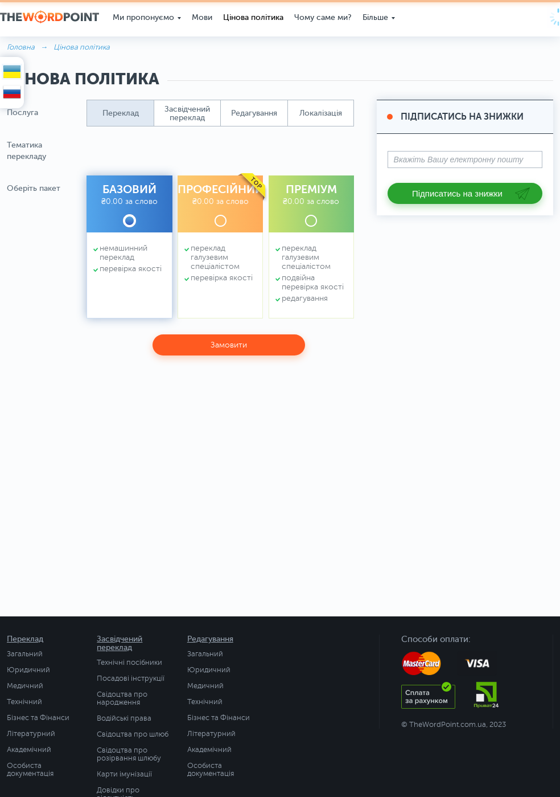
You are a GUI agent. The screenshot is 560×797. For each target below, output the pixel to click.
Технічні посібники (129, 663)
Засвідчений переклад (119, 643)
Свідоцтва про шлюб (132, 734)
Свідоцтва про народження (122, 698)
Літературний (31, 734)
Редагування (210, 639)
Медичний (25, 686)
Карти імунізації (124, 774)
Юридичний (28, 670)
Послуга (22, 112)
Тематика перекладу (26, 151)
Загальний (25, 654)
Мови (198, 17)
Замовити (229, 345)
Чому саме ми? (319, 17)
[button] (120, 113)
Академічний (29, 750)
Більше (372, 17)
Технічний (24, 702)
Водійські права (124, 718)
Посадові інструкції (130, 678)
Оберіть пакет (33, 188)
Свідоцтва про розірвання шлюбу (129, 754)
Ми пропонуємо (140, 17)
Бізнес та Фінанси (38, 718)
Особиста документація (30, 770)
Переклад (25, 639)
